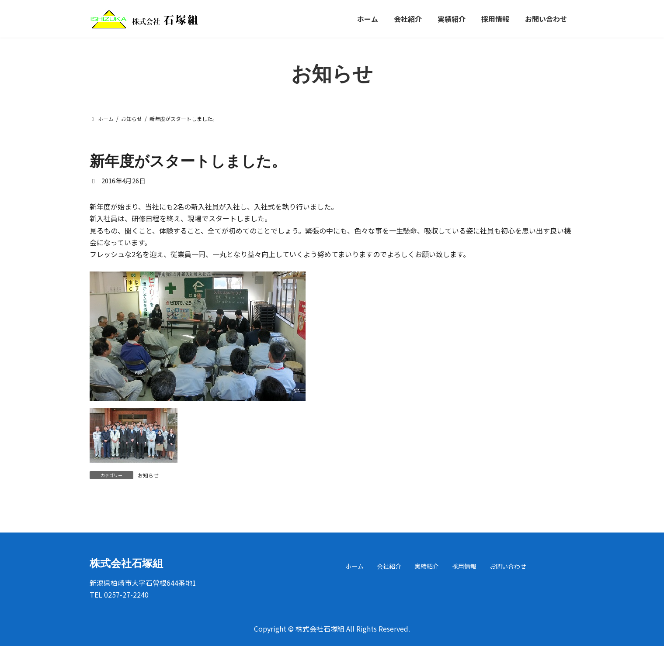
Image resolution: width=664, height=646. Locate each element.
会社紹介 (389, 566)
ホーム (354, 566)
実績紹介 (426, 566)
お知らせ (148, 475)
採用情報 (464, 566)
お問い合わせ (508, 566)
